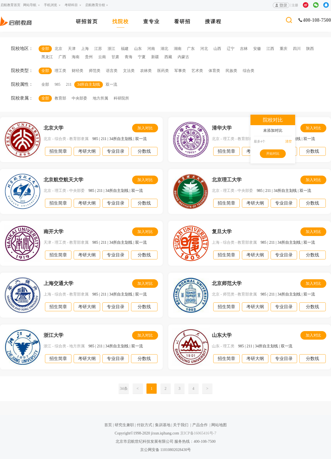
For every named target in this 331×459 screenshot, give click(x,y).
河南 (151, 49)
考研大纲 (87, 151)
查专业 (151, 21)
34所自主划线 (88, 84)
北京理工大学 (227, 179)
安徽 (257, 49)
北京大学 (53, 128)
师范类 (94, 71)
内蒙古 (183, 57)
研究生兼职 (124, 425)
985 (57, 84)
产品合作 (200, 425)
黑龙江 (47, 57)
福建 (125, 49)
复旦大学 (222, 231)
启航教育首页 (10, 5)
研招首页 (87, 21)
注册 (295, 5)
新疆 (155, 57)
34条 (124, 388)
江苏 (98, 49)
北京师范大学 (227, 283)
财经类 (77, 71)
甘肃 (115, 57)
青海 (128, 57)
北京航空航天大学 (63, 179)
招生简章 (58, 151)
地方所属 (100, 98)
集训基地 (162, 425)
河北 (204, 49)
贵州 (89, 57)
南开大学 (53, 231)
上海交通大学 (58, 283)
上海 (85, 49)
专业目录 (115, 151)
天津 (72, 49)
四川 (297, 49)
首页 (108, 425)
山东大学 (222, 335)
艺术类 (197, 71)
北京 (58, 49)
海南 (75, 57)
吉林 (244, 49)
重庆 (283, 49)
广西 (62, 57)
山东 (138, 49)
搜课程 (213, 21)
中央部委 (79, 98)
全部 (45, 49)
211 (68, 84)
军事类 (180, 71)
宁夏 (142, 57)
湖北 (164, 49)
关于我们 (180, 425)
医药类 (163, 71)
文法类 (129, 71)
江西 (270, 49)
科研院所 (121, 98)
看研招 (182, 21)
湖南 (177, 49)
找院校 (120, 21)
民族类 (231, 71)
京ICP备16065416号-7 (197, 433)
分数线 (144, 151)
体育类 (214, 71)
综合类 (248, 71)
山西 (217, 49)
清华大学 (222, 128)
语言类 (112, 71)
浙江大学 (53, 335)
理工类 (60, 71)
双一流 (111, 84)
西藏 (168, 57)
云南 (102, 57)
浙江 (111, 49)
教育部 (60, 98)
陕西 (310, 49)
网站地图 (219, 425)
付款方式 (144, 425)
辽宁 (230, 49)
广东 (191, 49)
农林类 (146, 71)
